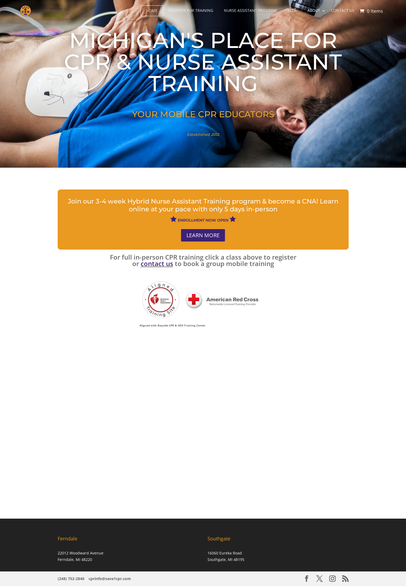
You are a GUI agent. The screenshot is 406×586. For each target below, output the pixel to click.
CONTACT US (342, 10)
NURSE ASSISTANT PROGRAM (250, 10)
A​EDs (292, 10)
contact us (157, 263)
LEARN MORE (203, 235)
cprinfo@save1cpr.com (110, 578)
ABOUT (313, 10)
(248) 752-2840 (71, 578)
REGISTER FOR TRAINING (191, 10)
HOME (152, 10)
